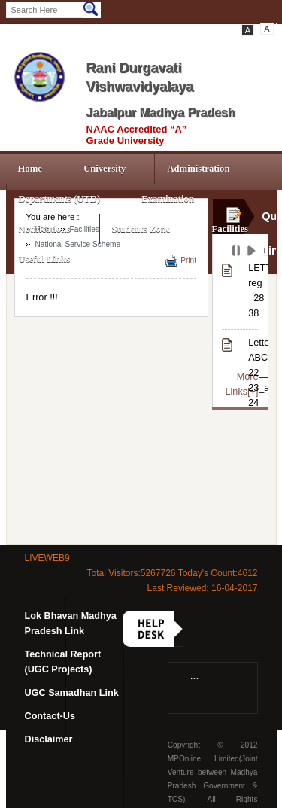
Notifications (45, 229)
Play (253, 253)
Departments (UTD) (60, 199)
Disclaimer (49, 739)
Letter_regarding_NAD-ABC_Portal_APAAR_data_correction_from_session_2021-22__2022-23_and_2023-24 (253, 372)
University (104, 168)
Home (30, 168)
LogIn (63, 30)
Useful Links (45, 259)
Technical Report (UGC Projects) (63, 662)
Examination (167, 199)
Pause (237, 253)
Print (188, 260)
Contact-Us (50, 716)
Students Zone (141, 229)
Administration (198, 168)
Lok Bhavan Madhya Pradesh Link (71, 623)
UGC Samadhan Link (72, 693)
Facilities (229, 229)
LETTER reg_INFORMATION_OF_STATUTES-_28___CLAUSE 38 (253, 291)
